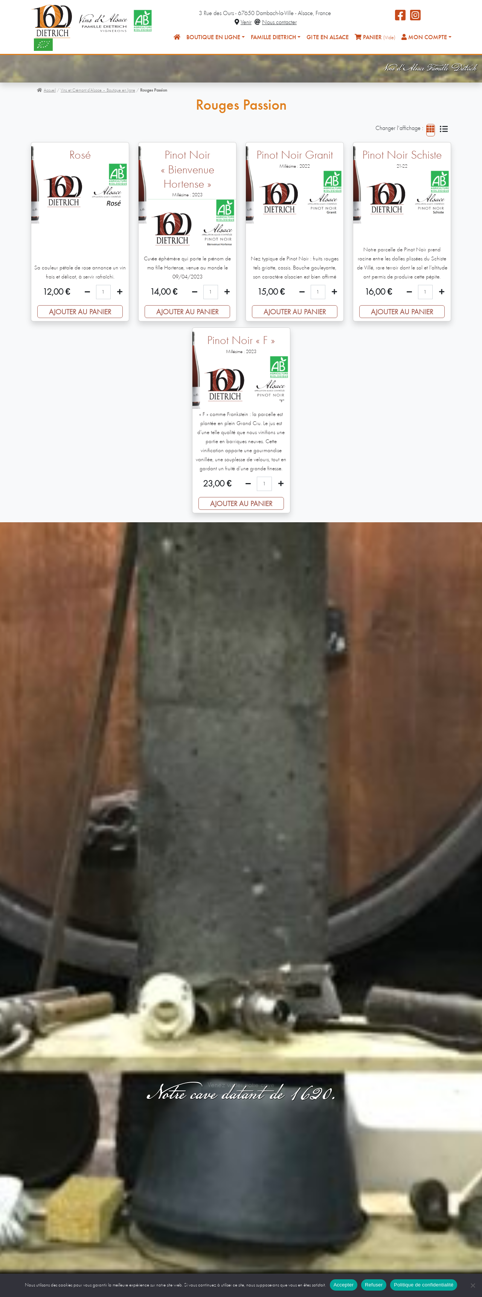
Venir (243, 23)
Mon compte (424, 37)
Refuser (374, 1285)
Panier (375, 37)
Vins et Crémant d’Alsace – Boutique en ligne (98, 90)
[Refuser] (472, 1285)
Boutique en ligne (213, 38)
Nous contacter (276, 23)
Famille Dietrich (273, 38)
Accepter (344, 1285)
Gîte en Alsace (328, 38)
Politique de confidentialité (423, 1285)
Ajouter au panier (80, 312)
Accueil (46, 90)
